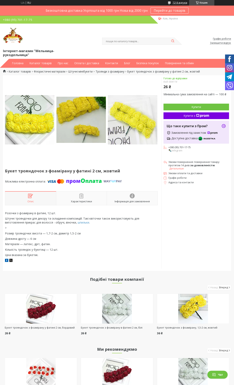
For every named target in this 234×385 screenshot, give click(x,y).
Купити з (196, 116)
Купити (196, 107)
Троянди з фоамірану (110, 71)
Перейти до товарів (169, 10)
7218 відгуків (180, 2)
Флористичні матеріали (49, 71)
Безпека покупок (147, 63)
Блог (127, 63)
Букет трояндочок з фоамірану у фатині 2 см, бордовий (40, 327)
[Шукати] (173, 41)
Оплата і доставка (86, 63)
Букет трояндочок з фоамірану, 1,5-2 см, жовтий (187, 327)
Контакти (111, 63)
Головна (17, 63)
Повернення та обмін (179, 63)
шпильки (83, 222)
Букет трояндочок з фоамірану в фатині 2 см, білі (111, 327)
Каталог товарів (40, 63)
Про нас (63, 63)
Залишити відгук (220, 43)
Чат (217, 374)
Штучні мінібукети (80, 71)
